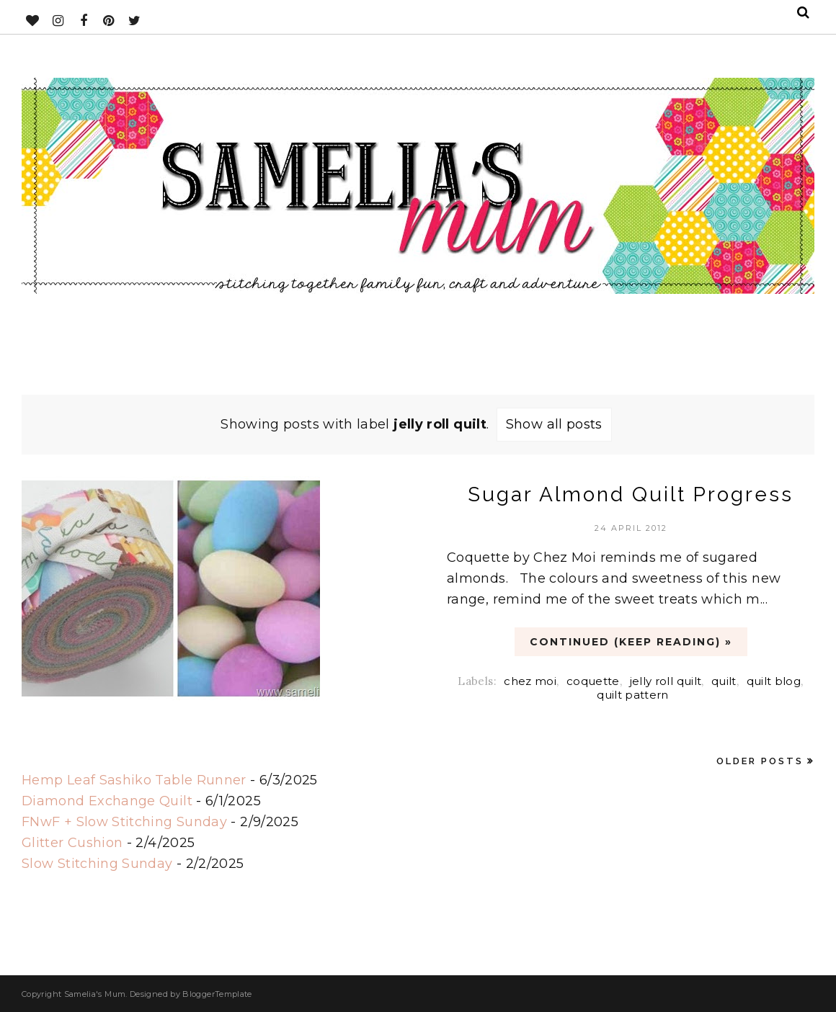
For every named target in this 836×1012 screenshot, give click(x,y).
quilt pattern (633, 695)
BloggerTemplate (217, 994)
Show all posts (554, 424)
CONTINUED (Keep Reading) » (631, 641)
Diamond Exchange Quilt (107, 801)
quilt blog (774, 681)
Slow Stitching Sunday (97, 864)
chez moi (530, 681)
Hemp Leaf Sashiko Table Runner (134, 780)
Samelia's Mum (95, 994)
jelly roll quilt (666, 681)
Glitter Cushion (72, 843)
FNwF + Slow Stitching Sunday (124, 822)
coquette (593, 681)
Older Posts (760, 761)
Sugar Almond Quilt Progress (630, 494)
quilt (724, 681)
